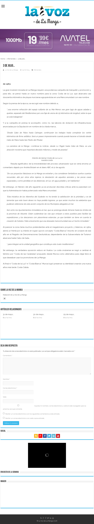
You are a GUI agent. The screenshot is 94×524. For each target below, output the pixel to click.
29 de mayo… (69, 314)
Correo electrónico (10, 388)
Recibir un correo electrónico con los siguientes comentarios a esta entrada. (32, 414)
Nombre (6, 379)
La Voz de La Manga (11, 70)
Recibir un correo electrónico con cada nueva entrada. (25, 418)
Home (2, 59)
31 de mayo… (8, 314)
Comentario (7, 355)
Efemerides (11, 59)
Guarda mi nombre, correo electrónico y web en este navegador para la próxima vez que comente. (44, 407)
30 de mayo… (38, 314)
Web (4, 397)
